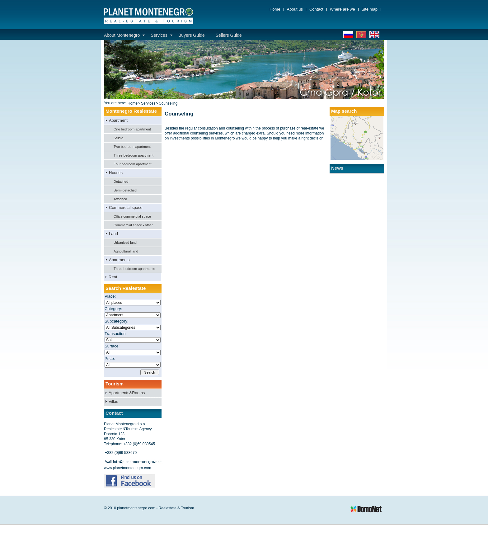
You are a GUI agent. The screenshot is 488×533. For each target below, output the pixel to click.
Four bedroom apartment (133, 164)
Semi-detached (125, 190)
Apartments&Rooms (127, 392)
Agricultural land (126, 251)
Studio (118, 138)
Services (159, 35)
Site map (370, 9)
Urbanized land (125, 242)
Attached (120, 199)
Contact (316, 9)
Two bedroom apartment (132, 147)
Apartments (119, 259)
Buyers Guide (191, 35)
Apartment (118, 120)
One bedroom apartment (132, 129)
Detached (121, 181)
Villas (113, 401)
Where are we (342, 9)
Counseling (168, 103)
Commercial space (126, 207)
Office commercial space (132, 216)
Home (275, 9)
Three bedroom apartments (134, 269)
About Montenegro (122, 35)
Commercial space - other (133, 225)
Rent (113, 277)
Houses (116, 172)
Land (113, 233)
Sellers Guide (229, 35)
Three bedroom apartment (133, 155)
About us (295, 9)
